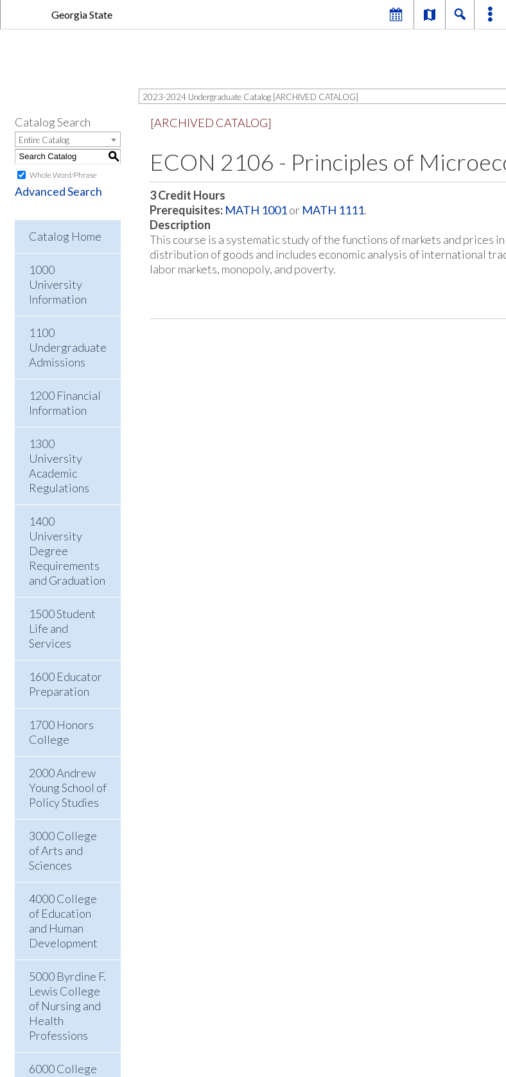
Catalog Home (65, 236)
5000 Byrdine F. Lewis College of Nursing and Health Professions (67, 1005)
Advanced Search (58, 191)
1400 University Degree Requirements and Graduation (67, 550)
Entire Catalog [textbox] (44, 140)
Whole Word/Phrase (63, 175)
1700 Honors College (61, 732)
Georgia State (81, 14)
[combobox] (68, 139)
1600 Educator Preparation (65, 683)
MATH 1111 (333, 210)
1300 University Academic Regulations (59, 465)
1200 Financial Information (65, 402)
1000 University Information (58, 284)
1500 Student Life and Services (62, 628)
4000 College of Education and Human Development (63, 921)
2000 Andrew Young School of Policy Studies (68, 787)
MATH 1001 (256, 210)
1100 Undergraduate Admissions (68, 347)
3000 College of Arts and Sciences (63, 850)
